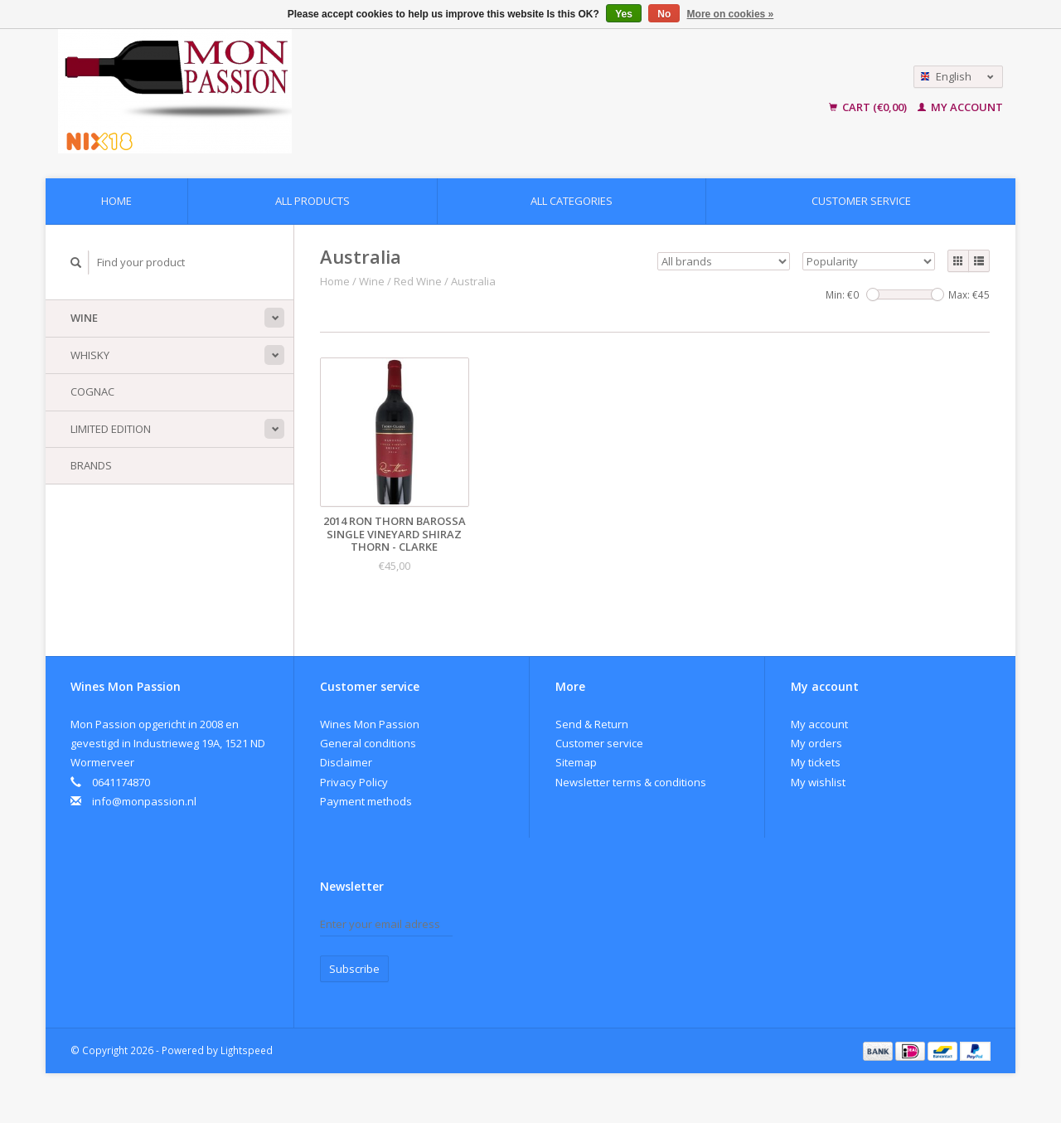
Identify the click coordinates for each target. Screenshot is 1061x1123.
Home (116, 200)
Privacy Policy (354, 782)
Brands (91, 465)
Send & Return (591, 724)
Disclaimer (346, 762)
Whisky (89, 355)
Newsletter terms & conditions (630, 782)
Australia (473, 281)
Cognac (92, 391)
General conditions (368, 743)
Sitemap (576, 762)
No (664, 14)
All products (312, 200)
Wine (84, 317)
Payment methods (366, 801)
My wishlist (818, 782)
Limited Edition (110, 428)
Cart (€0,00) (869, 107)
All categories (571, 200)
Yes (623, 14)
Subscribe (354, 968)
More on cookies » (730, 14)
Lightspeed (246, 1050)
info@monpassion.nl (144, 801)
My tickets (816, 762)
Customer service (861, 200)
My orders (816, 743)
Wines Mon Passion (369, 724)
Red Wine (418, 281)
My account (960, 107)
